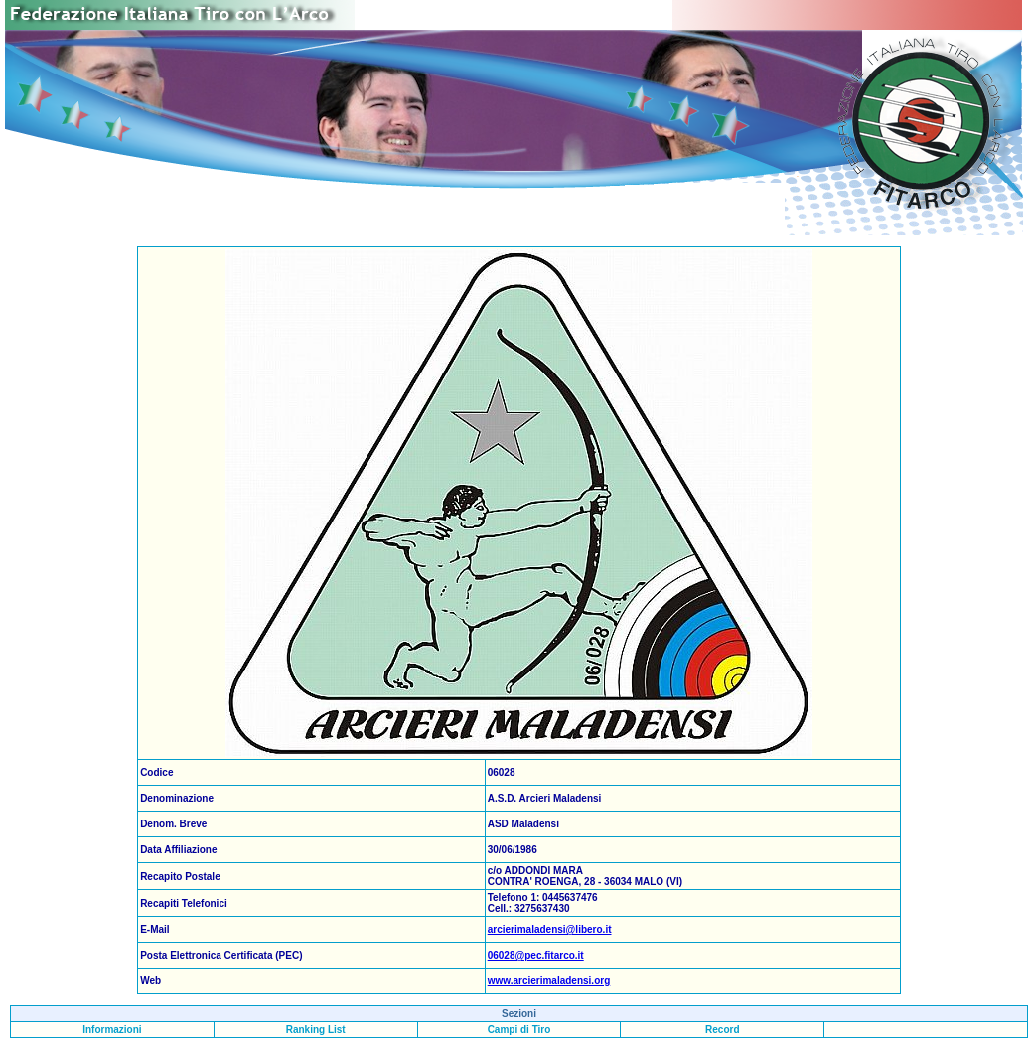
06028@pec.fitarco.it (536, 955)
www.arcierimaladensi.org (549, 980)
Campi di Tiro (519, 1029)
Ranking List (316, 1029)
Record (722, 1029)
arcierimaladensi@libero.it (550, 929)
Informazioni (111, 1029)
